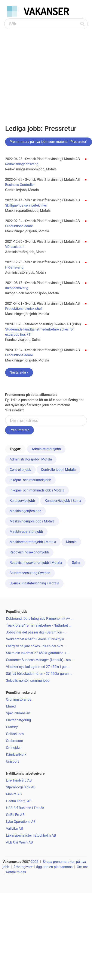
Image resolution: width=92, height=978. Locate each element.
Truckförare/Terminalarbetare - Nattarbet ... (38, 625)
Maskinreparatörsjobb (26, 532)
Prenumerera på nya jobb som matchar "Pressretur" (49, 142)
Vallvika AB (14, 829)
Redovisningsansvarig (22, 164)
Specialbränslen (18, 713)
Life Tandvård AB (19, 780)
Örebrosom (14, 741)
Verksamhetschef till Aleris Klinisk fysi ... (36, 639)
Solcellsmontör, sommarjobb (28, 680)
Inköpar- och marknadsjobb (30, 480)
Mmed (11, 706)
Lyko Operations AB (21, 822)
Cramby (12, 727)
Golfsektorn (15, 734)
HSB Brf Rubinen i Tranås (25, 808)
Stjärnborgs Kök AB (21, 787)
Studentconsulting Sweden (30, 573)
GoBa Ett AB (15, 815)
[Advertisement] (40, 71)
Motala (71, 542)
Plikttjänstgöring (18, 720)
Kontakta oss (16, 872)
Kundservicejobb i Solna (63, 501)
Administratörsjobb (46, 449)
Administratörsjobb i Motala (31, 459)
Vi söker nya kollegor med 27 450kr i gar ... (38, 667)
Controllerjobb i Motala (58, 470)
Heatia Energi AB (18, 801)
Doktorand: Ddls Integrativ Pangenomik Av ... (39, 618)
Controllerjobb (20, 470)
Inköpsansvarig (16, 288)
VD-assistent (14, 247)
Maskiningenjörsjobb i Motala (32, 521)
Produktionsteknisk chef (23, 309)
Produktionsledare (19, 226)
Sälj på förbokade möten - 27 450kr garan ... (39, 674)
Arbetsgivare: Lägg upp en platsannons (43, 867)
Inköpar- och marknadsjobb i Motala (37, 490)
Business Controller (20, 185)
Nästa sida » (19, 372)
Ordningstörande (18, 699)
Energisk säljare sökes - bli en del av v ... (36, 646)
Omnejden (14, 748)
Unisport (12, 761)
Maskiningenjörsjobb (25, 511)
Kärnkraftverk (16, 754)
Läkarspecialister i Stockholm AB (31, 835)
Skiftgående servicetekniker (26, 205)
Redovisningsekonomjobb (29, 552)
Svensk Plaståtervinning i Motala (34, 583)
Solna (76, 563)
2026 (35, 862)
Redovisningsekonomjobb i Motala (36, 563)
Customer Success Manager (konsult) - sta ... (40, 660)
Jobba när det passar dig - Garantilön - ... (36, 632)
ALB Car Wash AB (19, 842)
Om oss (83, 867)
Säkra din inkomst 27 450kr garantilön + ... (38, 653)
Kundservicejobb (22, 501)
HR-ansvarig (14, 267)
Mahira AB (14, 794)
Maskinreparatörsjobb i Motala (33, 542)
